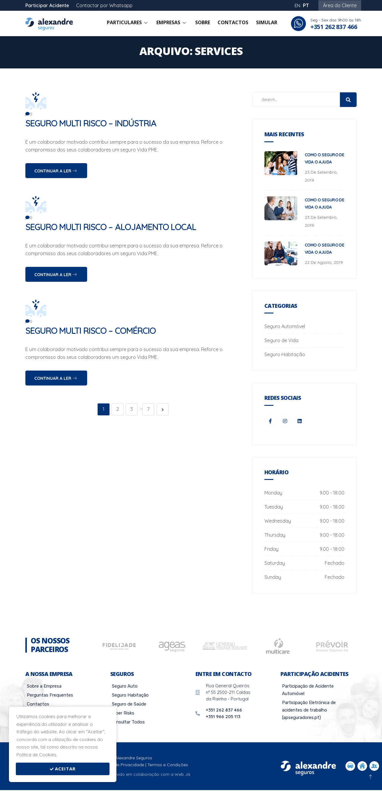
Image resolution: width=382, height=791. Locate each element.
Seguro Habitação (284, 354)
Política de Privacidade (121, 765)
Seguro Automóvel (284, 326)
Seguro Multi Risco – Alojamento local (113, 226)
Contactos (235, 23)
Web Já (182, 775)
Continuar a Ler (55, 171)
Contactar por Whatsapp (105, 5)
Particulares (135, 23)
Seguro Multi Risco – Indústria (93, 123)
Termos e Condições (167, 765)
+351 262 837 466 (333, 27)
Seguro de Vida (281, 340)
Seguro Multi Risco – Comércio (93, 330)
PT (306, 5)
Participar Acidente (47, 5)
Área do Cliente (340, 5)
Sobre (206, 23)
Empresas (177, 23)
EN (297, 5)
